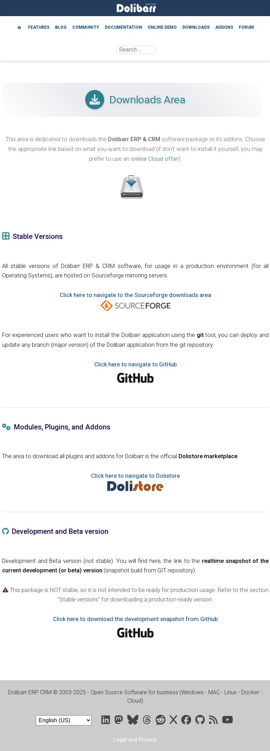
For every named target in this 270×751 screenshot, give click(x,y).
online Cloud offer (154, 158)
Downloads (196, 27)
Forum (246, 27)
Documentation (123, 27)
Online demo (162, 27)
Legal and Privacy (135, 739)
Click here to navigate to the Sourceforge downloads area (135, 294)
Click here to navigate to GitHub (135, 364)
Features (38, 27)
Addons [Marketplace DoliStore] (224, 27)
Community (85, 27)
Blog (61, 27)
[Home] (19, 27)
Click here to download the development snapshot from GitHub (135, 618)
